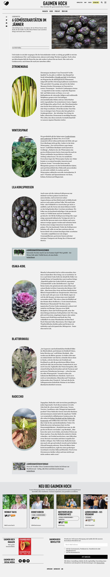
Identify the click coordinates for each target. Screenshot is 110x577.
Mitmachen (95, 2)
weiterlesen (31, 257)
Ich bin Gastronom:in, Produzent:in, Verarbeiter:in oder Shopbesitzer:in (83, 549)
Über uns (65, 11)
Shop (85, 2)
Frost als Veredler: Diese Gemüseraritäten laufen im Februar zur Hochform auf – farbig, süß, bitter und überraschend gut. (48, 467)
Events (89, 2)
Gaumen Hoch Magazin (9, 540)
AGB (62, 569)
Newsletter (79, 2)
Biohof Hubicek (37, 511)
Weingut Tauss (10, 511)
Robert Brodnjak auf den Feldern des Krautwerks (57, 419)
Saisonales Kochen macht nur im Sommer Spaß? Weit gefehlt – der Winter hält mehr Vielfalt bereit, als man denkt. (49, 253)
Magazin (45, 11)
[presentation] (106, 498)
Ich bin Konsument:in (73, 552)
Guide (51, 11)
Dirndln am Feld (60, 77)
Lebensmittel (16, 16)
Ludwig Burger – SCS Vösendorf (93, 513)
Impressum (49, 569)
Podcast (57, 11)
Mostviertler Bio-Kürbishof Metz (65, 513)
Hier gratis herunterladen (10, 546)
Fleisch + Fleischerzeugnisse (38, 515)
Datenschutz (101, 563)
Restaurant (88, 517)
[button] (101, 2)
